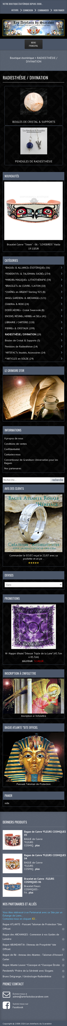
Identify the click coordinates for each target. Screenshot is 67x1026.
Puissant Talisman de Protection (33, 759)
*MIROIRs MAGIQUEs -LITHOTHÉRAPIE (28, 279)
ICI (33, 918)
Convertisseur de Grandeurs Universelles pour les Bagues (31, 461)
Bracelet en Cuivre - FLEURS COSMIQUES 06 (39, 880)
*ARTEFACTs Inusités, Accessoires (25, 352)
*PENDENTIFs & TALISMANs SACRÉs (27, 273)
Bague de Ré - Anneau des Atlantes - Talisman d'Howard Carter (33, 957)
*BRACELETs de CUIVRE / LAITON (25, 285)
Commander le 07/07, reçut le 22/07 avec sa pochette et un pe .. (33, 557)
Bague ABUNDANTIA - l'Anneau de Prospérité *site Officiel (33, 947)
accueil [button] (15, 10)
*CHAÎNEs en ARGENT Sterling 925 (25, 292)
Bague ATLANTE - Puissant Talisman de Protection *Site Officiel (33, 926)
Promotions (12, 598)
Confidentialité (12, 449)
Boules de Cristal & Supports (33, 119)
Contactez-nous (12, 454)
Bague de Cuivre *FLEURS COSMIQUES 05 (45, 833)
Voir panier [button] (58, 10)
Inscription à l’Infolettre (33, 698)
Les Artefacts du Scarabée (39, 1023)
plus (37, 845)
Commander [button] (43, 10)
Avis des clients (14, 488)
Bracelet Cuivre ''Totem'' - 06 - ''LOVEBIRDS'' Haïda (33, 244)
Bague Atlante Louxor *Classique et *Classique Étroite (33, 965)
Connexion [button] (28, 10)
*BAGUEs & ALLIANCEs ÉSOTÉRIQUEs (27, 267)
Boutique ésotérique (22, 58)
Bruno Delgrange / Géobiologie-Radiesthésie (33, 976)
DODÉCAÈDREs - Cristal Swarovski (24, 310)
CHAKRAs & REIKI (17, 304)
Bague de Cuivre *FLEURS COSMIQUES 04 (45, 857)
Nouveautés (12, 176)
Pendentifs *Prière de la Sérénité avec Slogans (33, 970)
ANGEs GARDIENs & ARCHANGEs (25, 298)
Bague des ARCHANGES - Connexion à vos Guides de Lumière (33, 937)
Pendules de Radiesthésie (33, 159)
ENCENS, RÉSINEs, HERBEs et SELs (25, 316)
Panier (8, 795)
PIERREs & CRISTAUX (20, 328)
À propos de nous (13, 438)
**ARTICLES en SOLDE (19, 358)
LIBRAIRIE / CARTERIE (19, 322)
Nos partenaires (12, 468)
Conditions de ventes (15, 443)
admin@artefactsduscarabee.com (30, 996)
